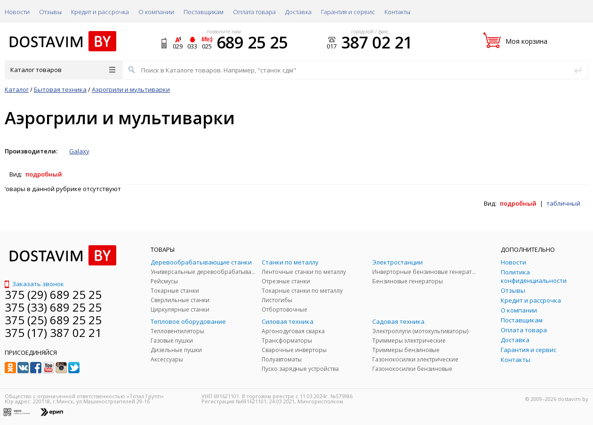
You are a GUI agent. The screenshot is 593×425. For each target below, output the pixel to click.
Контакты (397, 12)
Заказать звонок (34, 284)
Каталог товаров (62, 69)
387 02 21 (376, 42)
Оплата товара (254, 12)
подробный (43, 174)
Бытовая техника (60, 89)
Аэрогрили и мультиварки (131, 89)
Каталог (17, 89)
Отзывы (50, 12)
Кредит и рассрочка (100, 12)
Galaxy (79, 151)
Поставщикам (204, 12)
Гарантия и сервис (348, 12)
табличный (563, 203)
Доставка (298, 12)
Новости (17, 12)
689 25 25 (252, 42)
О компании (156, 12)
